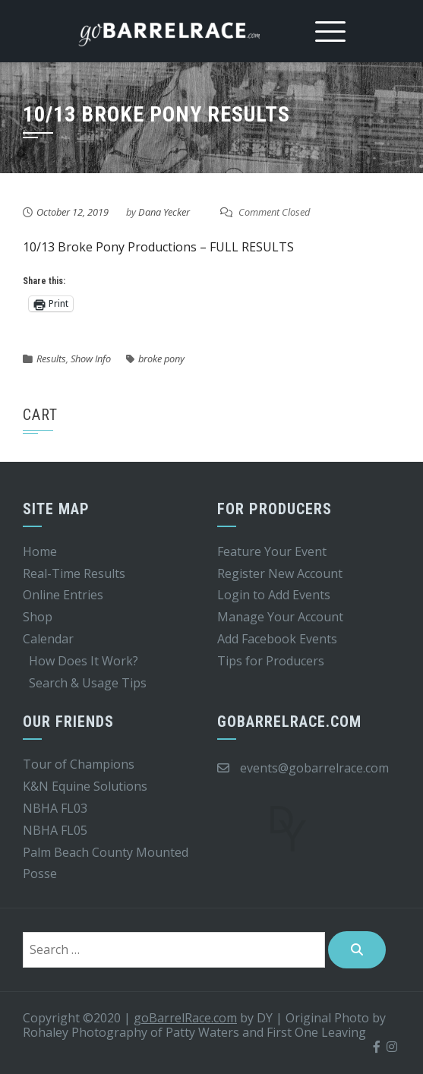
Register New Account (280, 573)
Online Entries (63, 594)
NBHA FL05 (55, 830)
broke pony (161, 358)
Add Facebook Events (277, 638)
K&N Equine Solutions (85, 786)
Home (40, 551)
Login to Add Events (273, 594)
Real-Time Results (74, 573)
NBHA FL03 (55, 808)
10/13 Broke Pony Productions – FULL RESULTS (158, 246)
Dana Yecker (164, 212)
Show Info (91, 358)
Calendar (48, 638)
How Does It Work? (83, 660)
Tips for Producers (270, 660)
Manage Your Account (280, 616)
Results (51, 358)
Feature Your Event (272, 551)
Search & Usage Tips (88, 682)
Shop (37, 616)
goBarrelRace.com (185, 1017)
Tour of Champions (78, 764)
